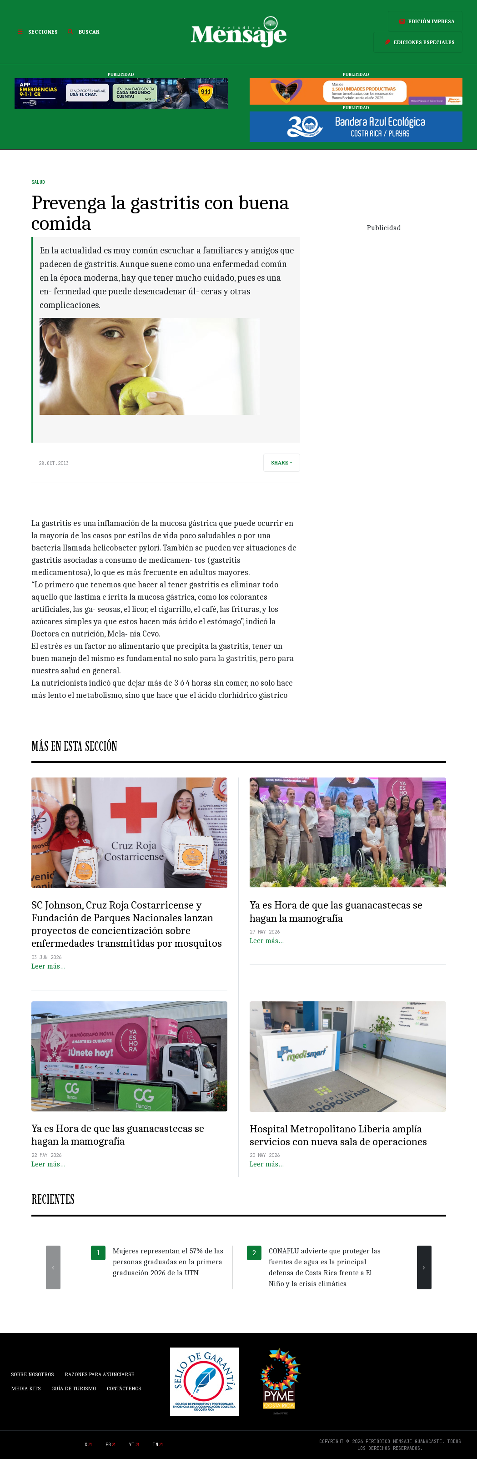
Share (279, 462)
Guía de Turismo (73, 1388)
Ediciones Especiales (418, 42)
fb (108, 1445)
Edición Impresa (425, 21)
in (155, 1445)
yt (132, 1445)
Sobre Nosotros (32, 1374)
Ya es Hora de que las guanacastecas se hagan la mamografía (336, 911)
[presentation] (53, 1267)
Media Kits (25, 1388)
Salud (38, 182)
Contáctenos (124, 1388)
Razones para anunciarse (99, 1374)
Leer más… (48, 966)
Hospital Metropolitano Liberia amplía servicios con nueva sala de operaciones (338, 1135)
